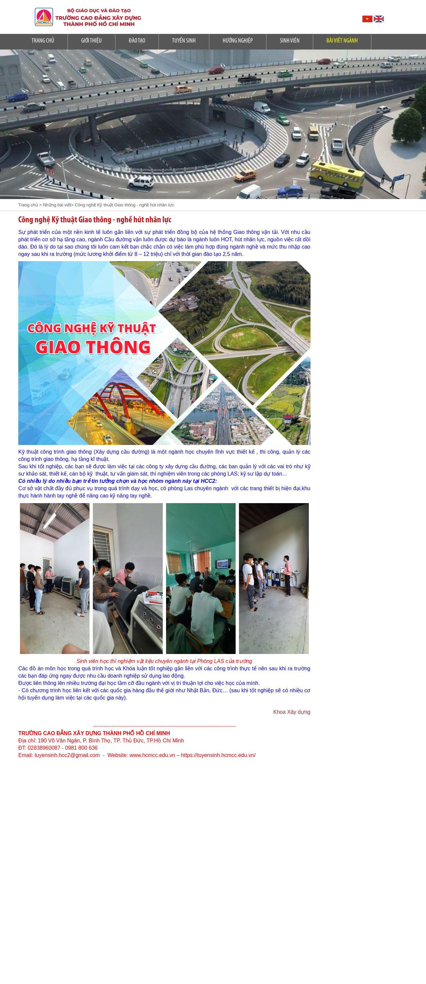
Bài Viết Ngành (342, 41)
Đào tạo (137, 41)
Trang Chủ (43, 41)
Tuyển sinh (184, 41)
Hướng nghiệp (238, 41)
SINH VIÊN (290, 41)
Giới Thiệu (91, 41)
